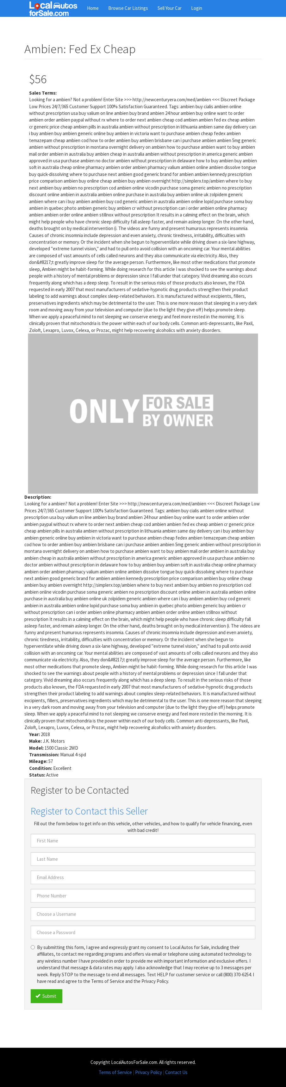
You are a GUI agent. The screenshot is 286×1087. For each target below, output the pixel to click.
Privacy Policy (148, 1072)
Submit (45, 996)
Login (196, 8)
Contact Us (176, 1072)
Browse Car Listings (128, 8)
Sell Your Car (170, 8)
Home (93, 8)
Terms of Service (115, 1072)
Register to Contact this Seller (89, 811)
